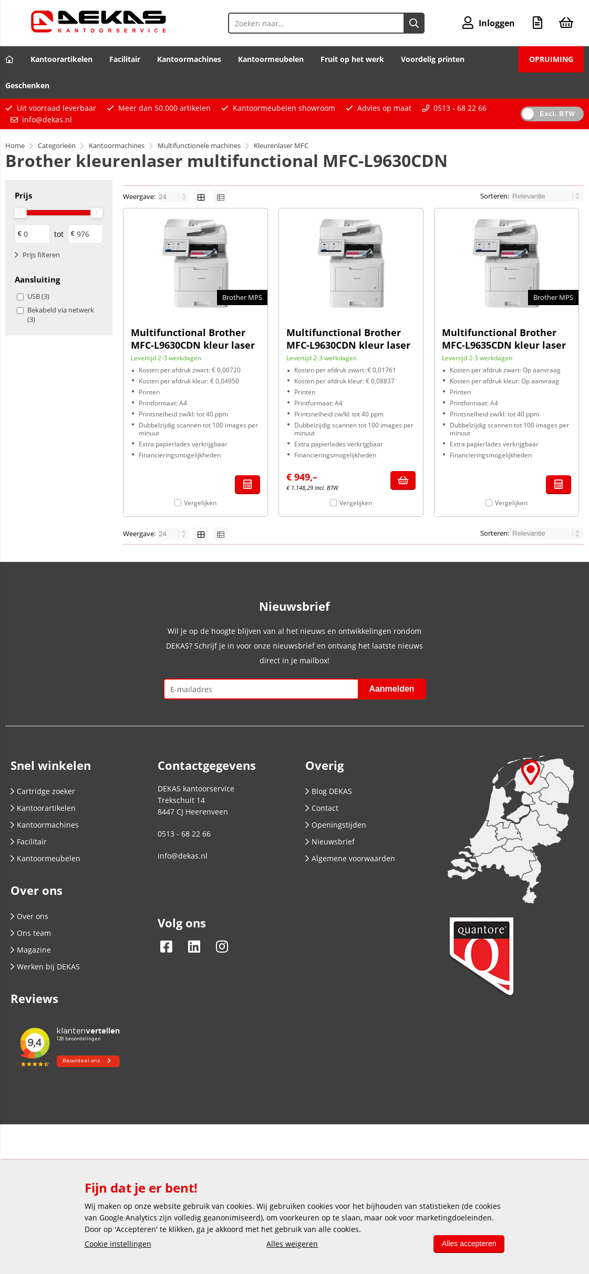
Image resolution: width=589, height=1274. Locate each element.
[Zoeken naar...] (414, 23)
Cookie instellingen (118, 1244)
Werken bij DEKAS (45, 967)
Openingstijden (335, 825)
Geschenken (27, 85)
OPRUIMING (551, 59)
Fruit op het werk (352, 59)
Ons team (31, 933)
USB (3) (38, 296)
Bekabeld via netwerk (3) (60, 314)
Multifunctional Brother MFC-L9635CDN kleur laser (504, 338)
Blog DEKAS (328, 791)
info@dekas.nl (47, 119)
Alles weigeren (292, 1244)
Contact (321, 808)
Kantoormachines (189, 59)
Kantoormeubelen (271, 59)
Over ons (29, 916)
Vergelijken (200, 502)
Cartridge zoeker (43, 791)
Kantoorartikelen (61, 59)
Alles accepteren (469, 1243)
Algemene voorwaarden (350, 858)
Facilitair (124, 59)
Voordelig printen (432, 59)
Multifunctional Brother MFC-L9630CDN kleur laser (193, 338)
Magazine (31, 950)
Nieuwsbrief (330, 842)
